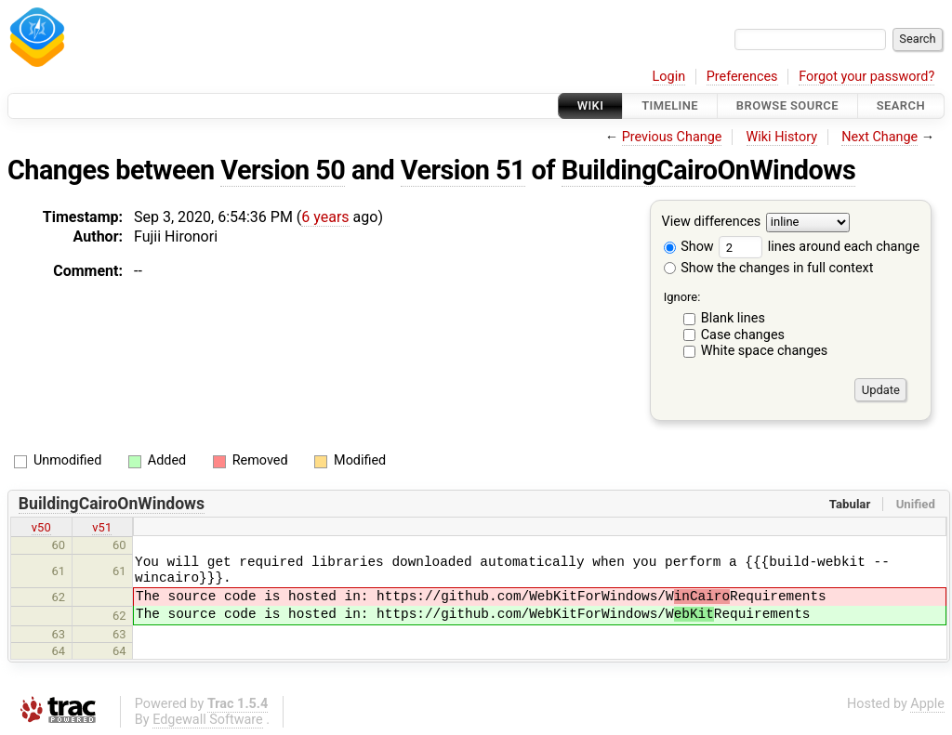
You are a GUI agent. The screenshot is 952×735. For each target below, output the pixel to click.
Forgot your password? (866, 77)
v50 (41, 527)
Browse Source (787, 105)
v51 (102, 527)
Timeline (669, 105)
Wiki (590, 105)
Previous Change (672, 137)
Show (689, 247)
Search (901, 105)
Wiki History (782, 137)
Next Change (879, 137)
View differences (711, 222)
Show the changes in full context (769, 268)
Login (669, 77)
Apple (927, 704)
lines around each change (819, 247)
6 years (325, 217)
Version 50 (282, 170)
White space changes (764, 351)
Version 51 (463, 170)
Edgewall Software (207, 720)
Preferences (742, 77)
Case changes (743, 335)
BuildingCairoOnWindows (708, 170)
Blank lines (733, 318)
